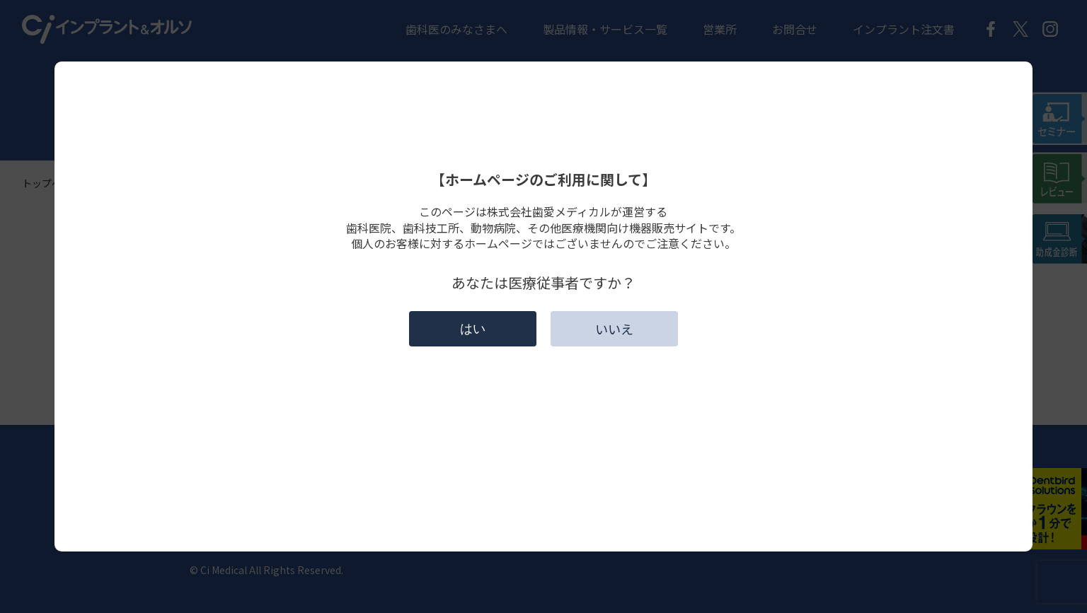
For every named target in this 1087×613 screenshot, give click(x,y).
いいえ (614, 329)
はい (472, 329)
